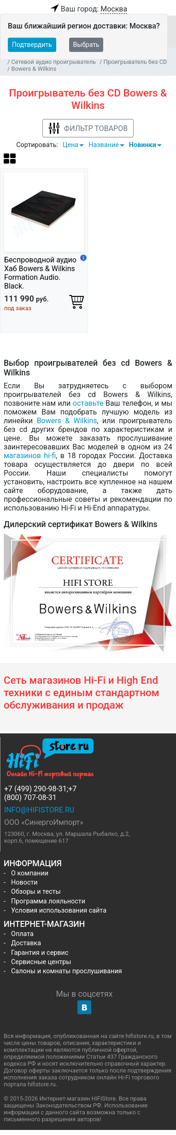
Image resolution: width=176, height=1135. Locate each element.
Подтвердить (32, 44)
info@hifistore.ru (39, 810)
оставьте (88, 403)
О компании (29, 873)
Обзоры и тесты (36, 892)
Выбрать (86, 44)
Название (103, 145)
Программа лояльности (48, 901)
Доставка (26, 943)
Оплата (22, 934)
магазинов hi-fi (30, 455)
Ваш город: (88, 9)
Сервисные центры (41, 962)
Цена (70, 145)
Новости (24, 882)
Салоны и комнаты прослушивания (66, 971)
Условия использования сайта (58, 910)
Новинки (142, 145)
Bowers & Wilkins (67, 420)
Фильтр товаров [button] (88, 128)
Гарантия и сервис (39, 953)
